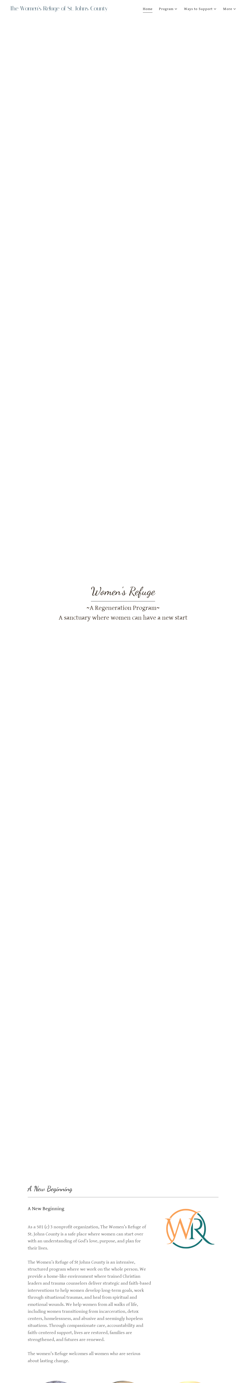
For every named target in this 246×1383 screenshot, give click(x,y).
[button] (168, 9)
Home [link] (148, 9)
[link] (65, 9)
